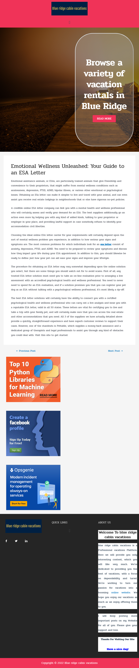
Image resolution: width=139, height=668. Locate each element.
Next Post (115, 351)
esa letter (105, 244)
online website (120, 592)
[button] (104, 118)
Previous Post (25, 351)
